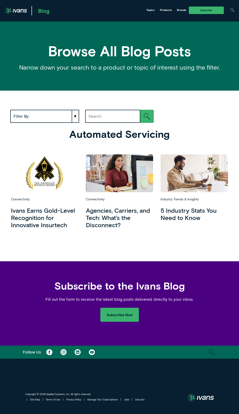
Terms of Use (53, 399)
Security (139, 399)
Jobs (126, 399)
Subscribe (206, 10)
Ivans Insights (94, 10)
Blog (43, 10)
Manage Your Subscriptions (102, 399)
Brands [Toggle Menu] (181, 9)
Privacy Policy (73, 399)
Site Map (35, 399)
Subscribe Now (120, 314)
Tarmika (125, 10)
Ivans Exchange (60, 10)
